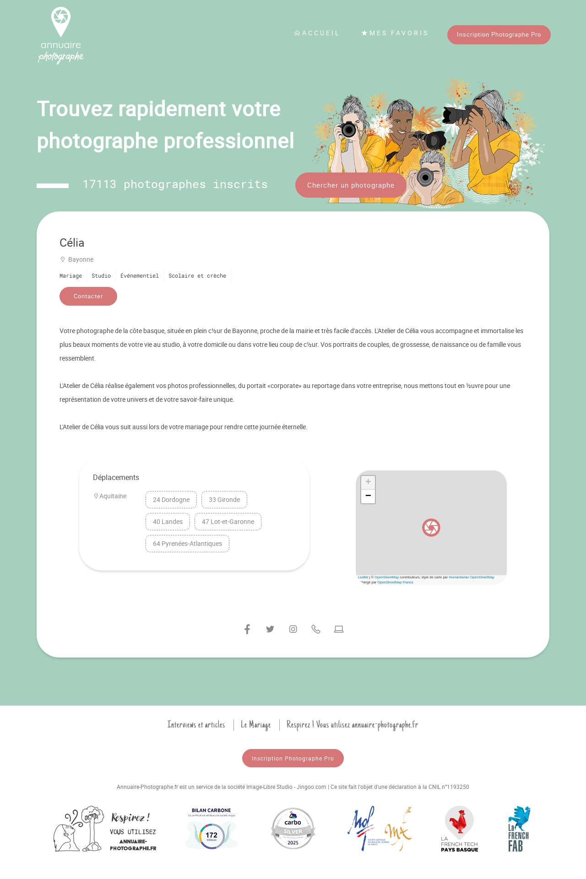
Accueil (317, 32)
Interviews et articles (196, 725)
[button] (431, 527)
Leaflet (363, 577)
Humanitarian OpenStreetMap (471, 577)
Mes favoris (395, 32)
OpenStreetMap (386, 577)
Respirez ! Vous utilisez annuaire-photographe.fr (352, 725)
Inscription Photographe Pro (499, 34)
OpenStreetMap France (395, 582)
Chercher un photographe (351, 184)
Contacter (88, 296)
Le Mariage (256, 725)
